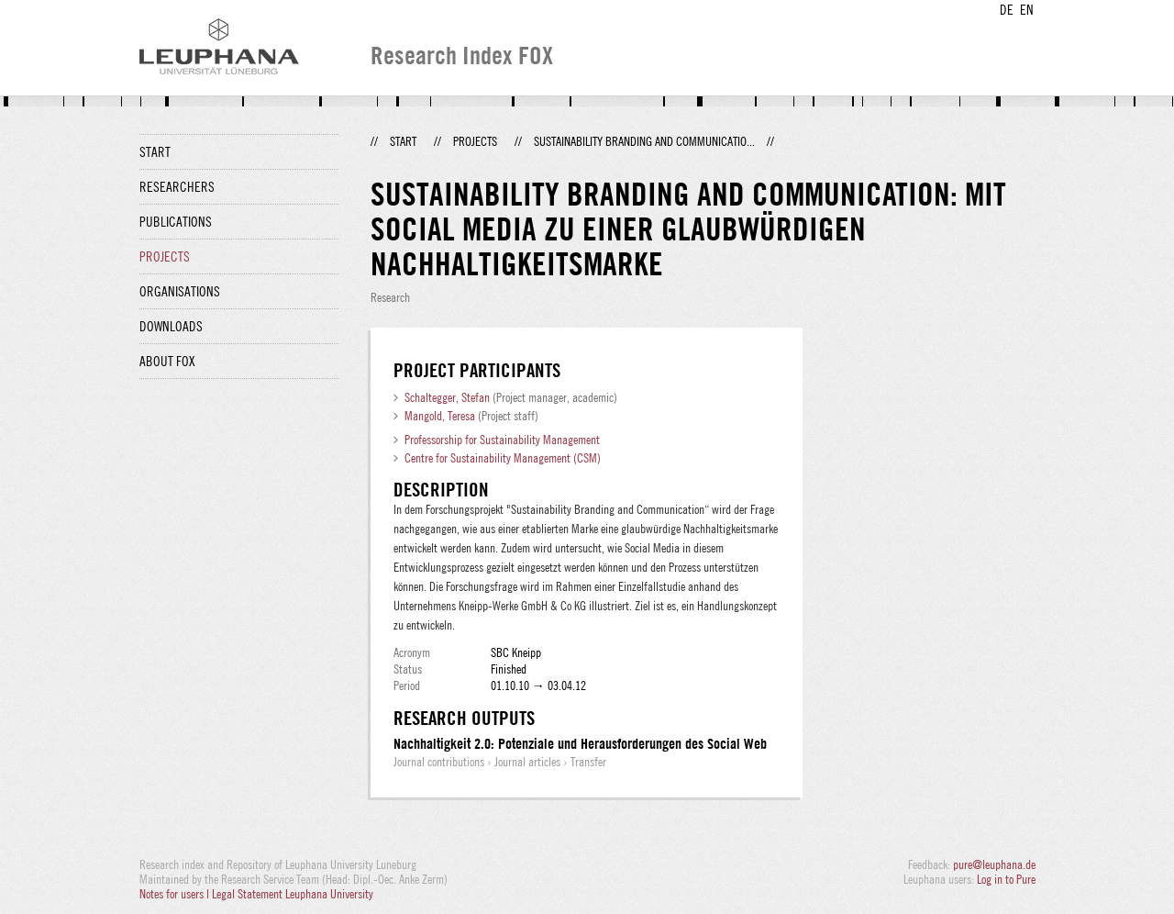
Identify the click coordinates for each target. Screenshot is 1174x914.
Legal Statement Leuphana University (292, 893)
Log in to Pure (1006, 879)
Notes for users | (175, 893)
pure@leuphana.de (994, 864)
